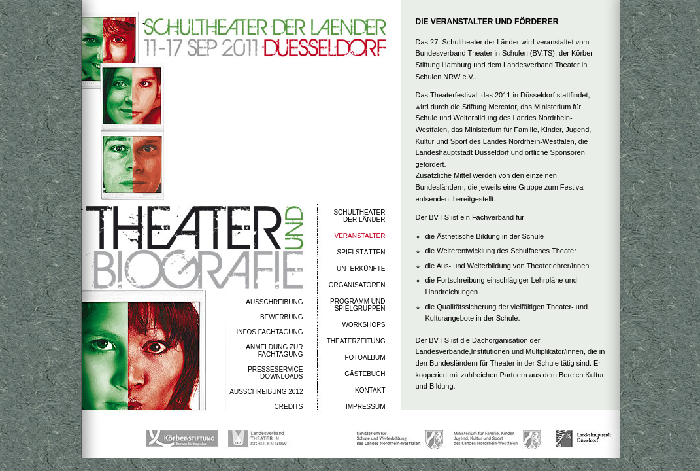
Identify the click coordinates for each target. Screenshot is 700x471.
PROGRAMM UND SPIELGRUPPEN (357, 305)
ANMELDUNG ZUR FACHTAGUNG (274, 350)
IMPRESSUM (366, 406)
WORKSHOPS (363, 324)
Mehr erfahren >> (428, 401)
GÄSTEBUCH (364, 373)
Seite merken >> (579, 402)
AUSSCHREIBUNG (274, 301)
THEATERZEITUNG (356, 341)
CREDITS (289, 406)
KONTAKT (370, 390)
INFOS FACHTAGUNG (269, 332)
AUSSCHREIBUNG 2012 (266, 391)
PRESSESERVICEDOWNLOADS (275, 373)
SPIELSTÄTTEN (361, 252)
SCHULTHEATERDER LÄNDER (359, 216)
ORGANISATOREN (357, 284)
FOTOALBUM (364, 357)
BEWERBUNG (281, 317)
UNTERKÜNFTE (361, 268)
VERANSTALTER (360, 235)
